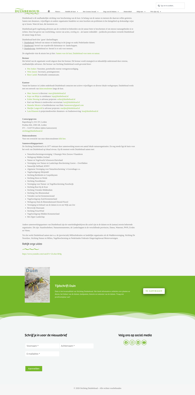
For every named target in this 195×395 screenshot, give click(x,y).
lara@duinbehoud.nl (90, 111)
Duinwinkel (128, 11)
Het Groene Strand (90, 12)
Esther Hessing (33, 99)
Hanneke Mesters (34, 105)
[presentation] (44, 361)
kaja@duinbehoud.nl (60, 96)
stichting (25, 131)
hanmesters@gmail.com (74, 105)
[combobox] (170, 6)
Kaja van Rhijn (33, 96)
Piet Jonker (31, 69)
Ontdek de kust (71, 12)
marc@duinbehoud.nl (57, 93)
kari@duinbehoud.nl (71, 102)
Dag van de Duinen (111, 12)
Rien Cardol (32, 75)
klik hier (62, 139)
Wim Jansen (32, 72)
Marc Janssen (32, 93)
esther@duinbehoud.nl (66, 99)
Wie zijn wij (155, 12)
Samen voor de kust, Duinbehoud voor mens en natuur (77, 53)
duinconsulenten (45, 89)
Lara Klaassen (33, 111)
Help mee (141, 12)
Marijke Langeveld (34, 108)
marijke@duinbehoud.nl (70, 108)
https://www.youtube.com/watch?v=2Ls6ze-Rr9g (41, 254)
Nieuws (57, 11)
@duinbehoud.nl (35, 131)
